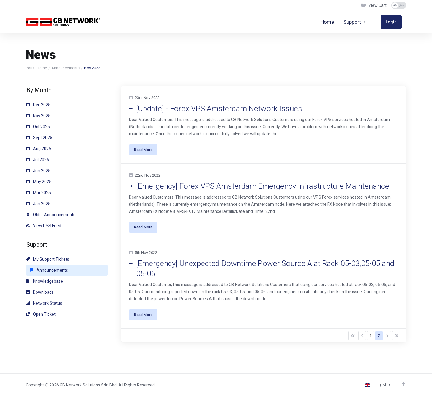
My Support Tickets (47, 259)
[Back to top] (403, 383)
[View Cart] (373, 5)
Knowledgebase (44, 281)
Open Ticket (41, 314)
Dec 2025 (38, 104)
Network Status (44, 303)
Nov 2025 (38, 115)
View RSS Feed (43, 225)
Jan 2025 (38, 203)
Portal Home (36, 68)
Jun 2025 (38, 170)
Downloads (40, 292)
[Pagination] (352, 344)
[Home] (336, 22)
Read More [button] (145, 151)
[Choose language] (377, 384)
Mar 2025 (38, 192)
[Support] (364, 22)
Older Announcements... (52, 214)
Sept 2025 (39, 137)
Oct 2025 (38, 126)
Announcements (65, 68)
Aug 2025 (38, 148)
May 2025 (38, 181)
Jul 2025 (37, 159)
